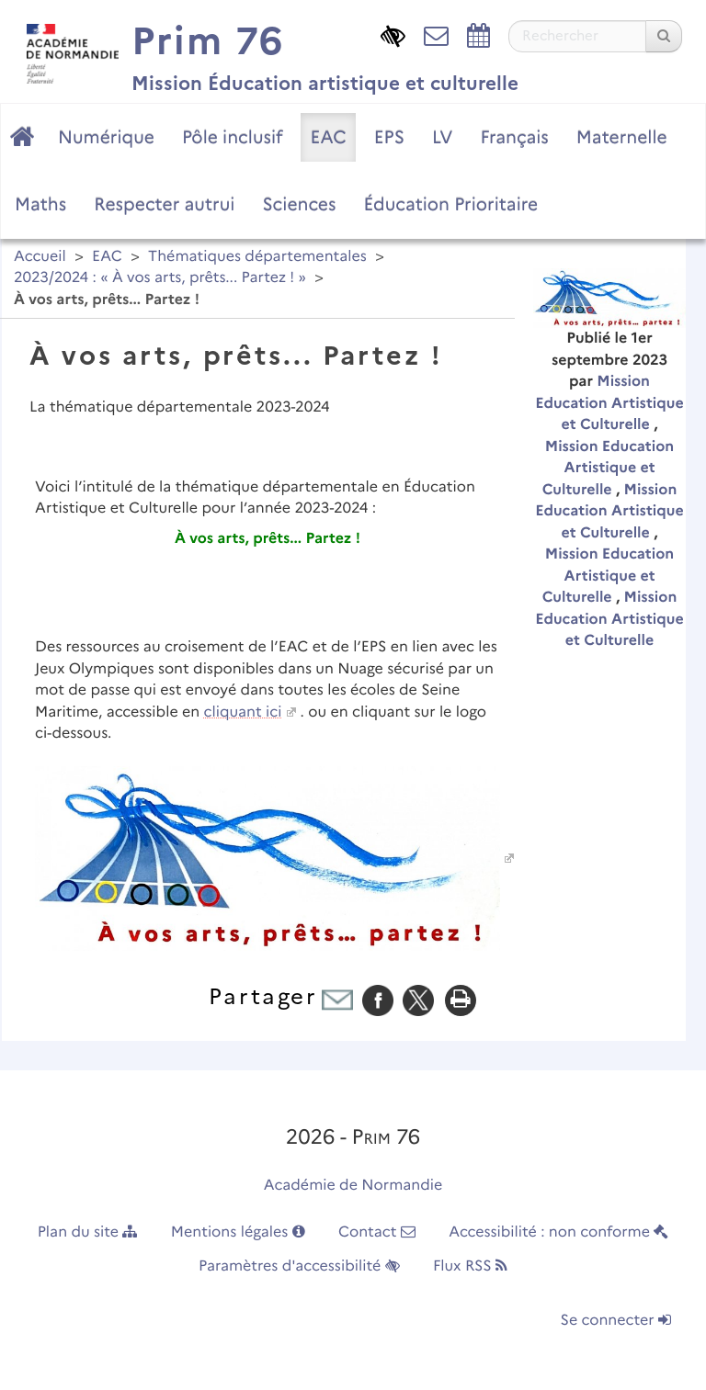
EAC (328, 137)
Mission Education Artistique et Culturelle (609, 403)
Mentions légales (238, 1232)
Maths (40, 204)
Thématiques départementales (257, 257)
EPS (389, 137)
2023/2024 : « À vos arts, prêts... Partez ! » (160, 278)
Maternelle (621, 137)
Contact (377, 1232)
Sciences (299, 204)
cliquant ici (243, 712)
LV (442, 137)
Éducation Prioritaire (450, 204)
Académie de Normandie (353, 1185)
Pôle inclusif (232, 137)
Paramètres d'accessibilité (299, 1266)
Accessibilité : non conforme (558, 1232)
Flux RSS (470, 1266)
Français (514, 137)
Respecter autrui (164, 204)
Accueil (40, 257)
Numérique (106, 137)
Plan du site (88, 1232)
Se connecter (616, 1320)
